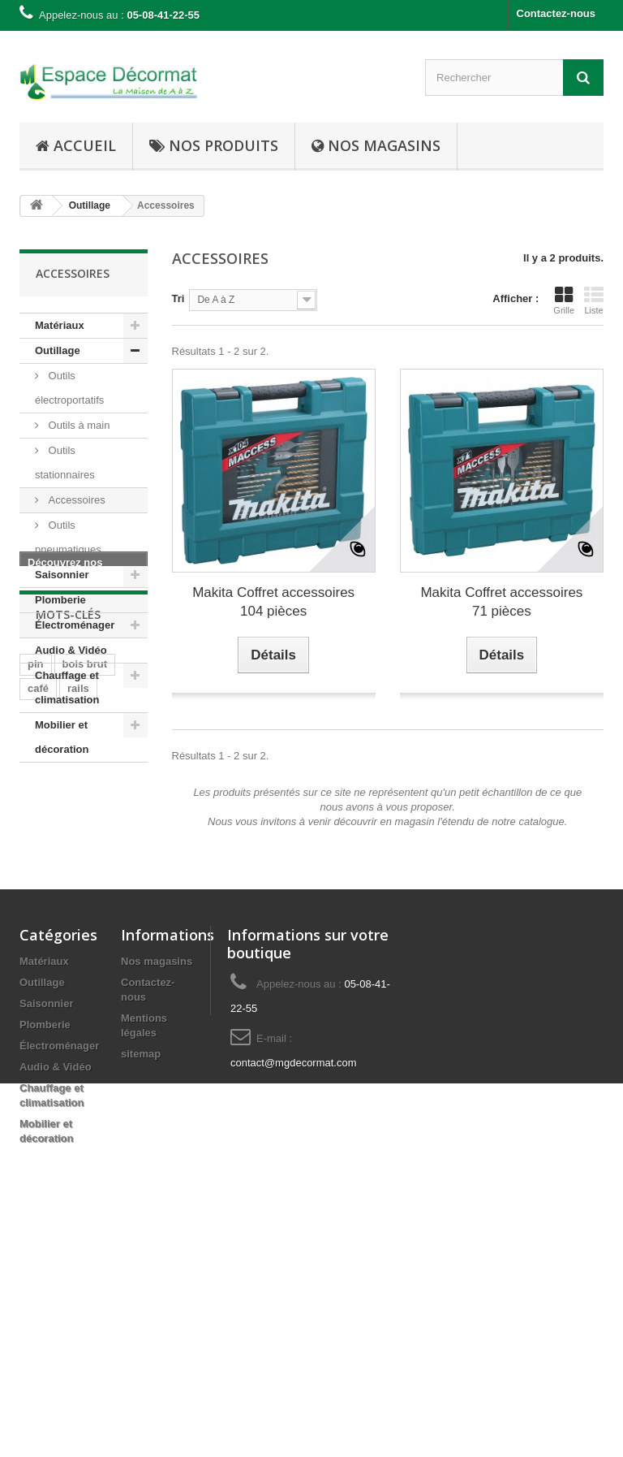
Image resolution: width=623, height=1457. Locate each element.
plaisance (51, 994)
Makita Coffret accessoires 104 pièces (273, 602)
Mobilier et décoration (61, 737)
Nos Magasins (376, 145)
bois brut (85, 920)
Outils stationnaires (65, 462)
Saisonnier (61, 575)
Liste (594, 300)
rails (78, 945)
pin (36, 920)
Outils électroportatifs (69, 388)
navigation (54, 1018)
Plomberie (60, 600)
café (38, 945)
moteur (45, 1091)
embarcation (59, 1067)
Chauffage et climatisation (67, 687)
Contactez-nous (556, 13)
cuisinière (52, 969)
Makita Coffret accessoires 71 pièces (501, 602)
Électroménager (74, 625)
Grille (563, 300)
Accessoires (75, 500)
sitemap (141, 1335)
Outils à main (77, 425)
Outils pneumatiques (68, 537)
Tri (178, 298)
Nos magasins (156, 1242)
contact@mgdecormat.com (293, 1344)
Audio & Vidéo (71, 650)
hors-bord (52, 1042)
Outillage (57, 350)
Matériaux (59, 325)
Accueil (76, 145)
